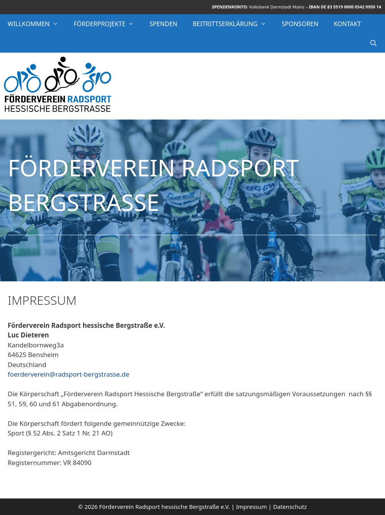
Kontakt (347, 24)
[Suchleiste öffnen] (373, 43)
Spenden (163, 24)
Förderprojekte (108, 23)
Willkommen (37, 23)
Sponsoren (300, 24)
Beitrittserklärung (233, 23)
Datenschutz (290, 506)
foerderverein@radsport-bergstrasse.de (68, 374)
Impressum (251, 506)
